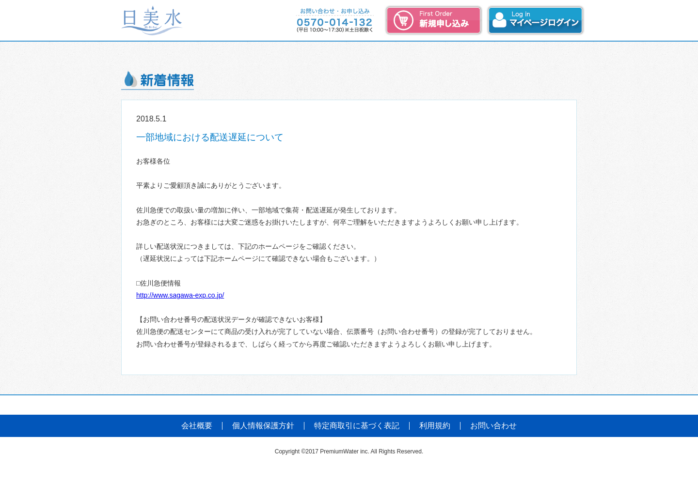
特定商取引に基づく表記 (356, 426)
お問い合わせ (493, 426)
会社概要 (196, 426)
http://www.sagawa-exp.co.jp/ (180, 295)
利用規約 (434, 426)
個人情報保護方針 (263, 426)
